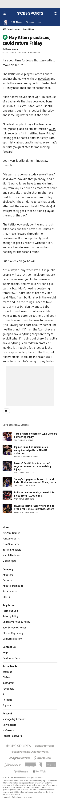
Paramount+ (10, 591)
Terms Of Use (10, 610)
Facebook (8, 688)
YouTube (7, 672)
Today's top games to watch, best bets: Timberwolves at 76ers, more (35, 481)
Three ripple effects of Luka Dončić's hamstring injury (35, 435)
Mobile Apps (9, 561)
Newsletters (9, 724)
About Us (8, 574)
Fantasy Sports (11, 538)
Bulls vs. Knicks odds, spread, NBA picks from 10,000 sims (34, 494)
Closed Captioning (13, 633)
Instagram (8, 683)
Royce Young (11, 49)
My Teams (8, 730)
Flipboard (8, 705)
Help (5, 652)
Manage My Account (14, 719)
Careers (7, 580)
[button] (40, 22)
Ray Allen (44, 78)
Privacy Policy (10, 616)
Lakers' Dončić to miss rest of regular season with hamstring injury (32, 466)
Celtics (12, 74)
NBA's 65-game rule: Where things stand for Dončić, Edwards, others (34, 507)
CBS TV (7, 597)
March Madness (11, 555)
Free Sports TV (11, 544)
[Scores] (30, 22)
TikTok (6, 677)
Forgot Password (12, 736)
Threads (7, 699)
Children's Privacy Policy (16, 622)
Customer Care (11, 658)
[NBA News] (16, 22)
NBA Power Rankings (11, 29)
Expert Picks (28, 29)
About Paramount (13, 585)
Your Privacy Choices (14, 627)
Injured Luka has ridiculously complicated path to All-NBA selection (31, 450)
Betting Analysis (12, 549)
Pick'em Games (11, 533)
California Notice (12, 638)
